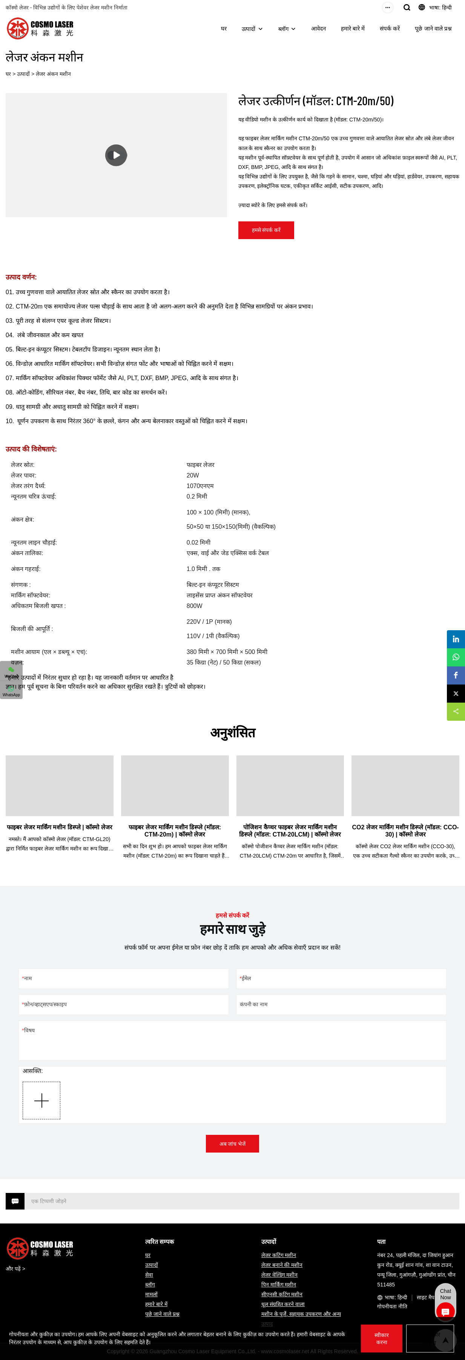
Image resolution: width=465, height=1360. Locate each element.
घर (224, 28)
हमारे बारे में (353, 28)
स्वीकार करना (381, 1338)
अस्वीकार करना (430, 1338)
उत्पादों (248, 29)
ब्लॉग (283, 29)
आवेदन (318, 28)
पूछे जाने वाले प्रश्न (433, 28)
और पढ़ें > (15, 1269)
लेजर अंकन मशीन (53, 74)
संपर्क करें (390, 28)
